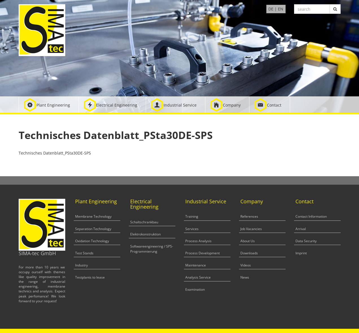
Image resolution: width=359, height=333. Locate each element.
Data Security (306, 241)
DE (270, 9)
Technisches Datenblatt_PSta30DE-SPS (55, 153)
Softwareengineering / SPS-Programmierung (151, 248)
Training (191, 216)
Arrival (300, 228)
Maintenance (195, 265)
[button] (49, 105)
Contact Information (311, 216)
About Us (247, 241)
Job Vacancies (251, 228)
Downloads (249, 253)
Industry (81, 265)
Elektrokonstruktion (145, 234)
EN (280, 9)
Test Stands (84, 253)
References (249, 216)
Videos (245, 265)
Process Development (202, 253)
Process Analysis (198, 241)
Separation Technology (93, 228)
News (244, 277)
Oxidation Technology (92, 241)
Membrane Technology (93, 216)
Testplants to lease (90, 277)
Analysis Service (198, 277)
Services (192, 228)
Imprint (301, 253)
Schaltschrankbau (144, 222)
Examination (195, 289)
